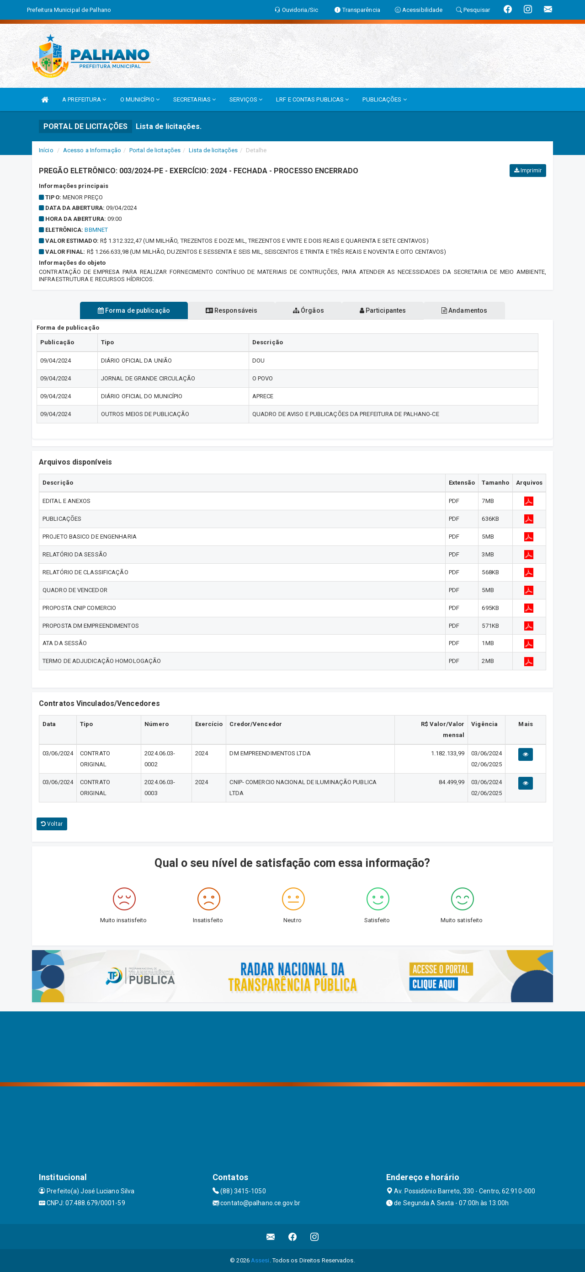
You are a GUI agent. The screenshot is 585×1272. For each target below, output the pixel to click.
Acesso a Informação (92, 150)
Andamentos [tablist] (470, 310)
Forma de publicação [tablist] (128, 310)
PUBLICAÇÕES (384, 99)
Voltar (52, 824)
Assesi (260, 1260)
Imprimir (528, 170)
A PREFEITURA (84, 99)
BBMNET (96, 229)
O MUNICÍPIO (140, 99)
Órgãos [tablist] (308, 310)
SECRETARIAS (194, 99)
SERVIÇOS (245, 99)
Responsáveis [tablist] (229, 310)
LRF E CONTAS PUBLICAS (312, 99)
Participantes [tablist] (385, 310)
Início (46, 150)
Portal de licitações (155, 150)
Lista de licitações (213, 150)
